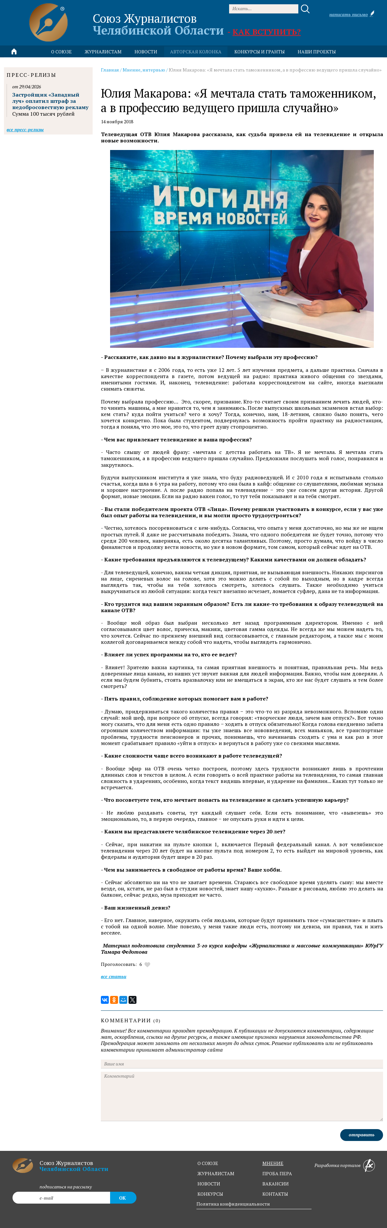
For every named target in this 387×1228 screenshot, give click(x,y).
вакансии (275, 1184)
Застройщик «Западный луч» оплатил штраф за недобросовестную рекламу (50, 101)
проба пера (277, 1173)
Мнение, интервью (144, 70)
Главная (110, 70)
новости (145, 51)
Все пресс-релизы (25, 129)
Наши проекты (317, 51)
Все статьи (113, 976)
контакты (275, 1194)
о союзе (207, 1163)
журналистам (215, 1173)
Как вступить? (266, 31)
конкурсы (210, 1194)
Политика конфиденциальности (233, 1204)
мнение (272, 1163)
